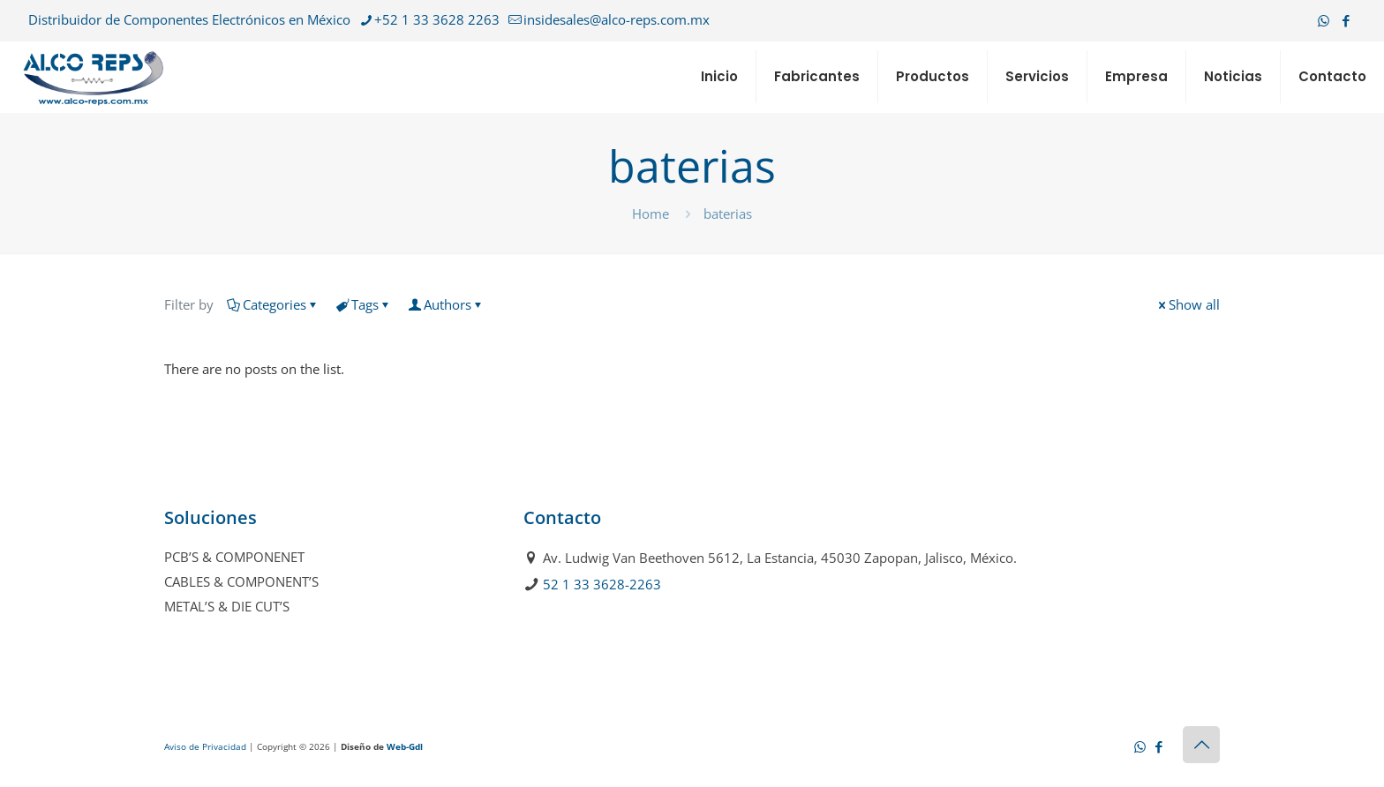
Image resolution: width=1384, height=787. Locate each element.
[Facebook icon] (1345, 20)
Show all (1187, 304)
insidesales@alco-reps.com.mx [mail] (616, 19)
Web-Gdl (405, 746)
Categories (273, 304)
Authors (446, 304)
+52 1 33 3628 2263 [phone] (437, 19)
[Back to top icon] (1201, 744)
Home (650, 213)
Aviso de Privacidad (205, 746)
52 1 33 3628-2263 (602, 584)
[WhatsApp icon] (1323, 20)
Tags (363, 304)
